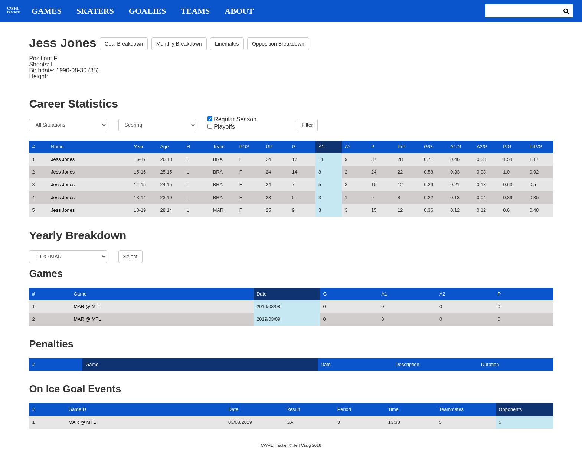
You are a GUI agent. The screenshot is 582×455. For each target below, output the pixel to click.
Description (407, 364)
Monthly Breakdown (179, 44)
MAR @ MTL (87, 306)
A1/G (455, 146)
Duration (490, 364)
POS (244, 146)
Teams (195, 11)
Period (344, 409)
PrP (401, 146)
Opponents (510, 409)
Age (164, 146)
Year (138, 146)
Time (393, 409)
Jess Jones (63, 159)
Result (293, 409)
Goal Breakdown (124, 44)
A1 (321, 146)
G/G (428, 146)
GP (269, 146)
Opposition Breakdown (278, 44)
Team (219, 146)
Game (79, 294)
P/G (507, 146)
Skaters (95, 11)
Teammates (451, 409)
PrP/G (535, 146)
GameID (77, 409)
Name (57, 146)
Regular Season (235, 119)
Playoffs (224, 127)
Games (47, 11)
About (239, 11)
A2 (348, 146)
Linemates (227, 44)
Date (261, 294)
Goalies (147, 11)
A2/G (482, 146)
